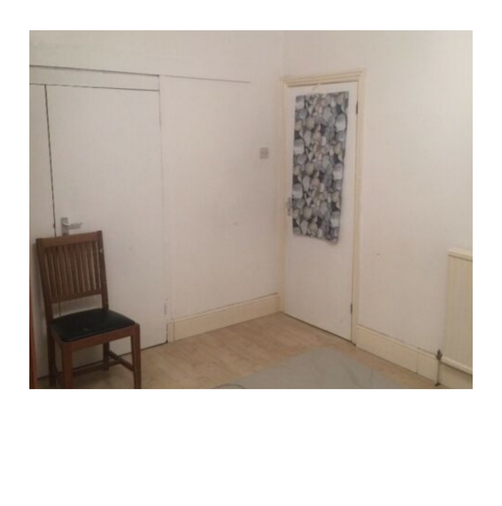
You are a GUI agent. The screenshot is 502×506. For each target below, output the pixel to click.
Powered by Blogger (251, 482)
